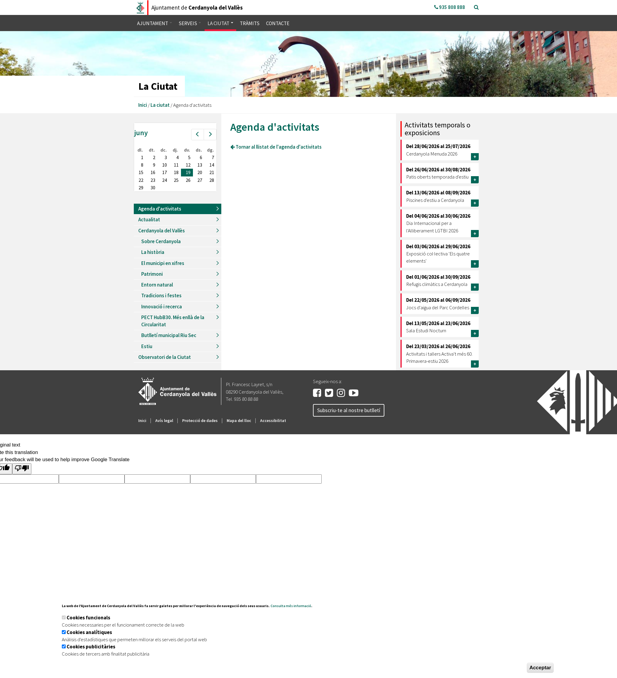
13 (199, 165)
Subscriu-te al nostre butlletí (348, 410)
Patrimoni (152, 274)
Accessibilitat (273, 420)
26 (188, 180)
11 (176, 165)
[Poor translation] (21, 468)
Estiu (146, 346)
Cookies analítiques (89, 632)
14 (211, 165)
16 (153, 172)
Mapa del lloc (239, 420)
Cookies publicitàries (91, 646)
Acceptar (540, 668)
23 (153, 180)
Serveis (190, 23)
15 (141, 172)
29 (141, 188)
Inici (142, 105)
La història (152, 252)
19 (188, 172)
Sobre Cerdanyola (161, 241)
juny (141, 132)
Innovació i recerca (161, 306)
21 (211, 172)
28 (211, 180)
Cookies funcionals (88, 617)
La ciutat (220, 23)
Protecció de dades (200, 420)
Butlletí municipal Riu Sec (168, 335)
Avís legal (164, 420)
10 (164, 165)
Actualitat (149, 219)
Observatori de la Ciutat (164, 357)
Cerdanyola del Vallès (161, 230)
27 (199, 180)
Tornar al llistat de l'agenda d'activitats (276, 147)
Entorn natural (157, 284)
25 (176, 180)
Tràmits (250, 23)
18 (176, 172)
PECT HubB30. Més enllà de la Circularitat (172, 321)
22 (141, 180)
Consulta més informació (291, 606)
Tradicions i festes (161, 295)
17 (164, 172)
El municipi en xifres (162, 263)
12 (188, 165)
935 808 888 (449, 7)
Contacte (277, 23)
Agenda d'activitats (159, 208)
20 (199, 172)
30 (153, 188)
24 (164, 180)
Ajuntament (154, 23)
